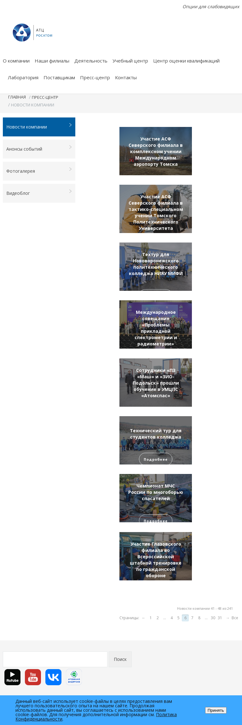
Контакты (126, 77)
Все (235, 617)
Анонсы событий (39, 148)
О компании (16, 60)
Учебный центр (130, 60)
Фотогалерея (39, 170)
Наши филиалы (52, 60)
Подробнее (156, 459)
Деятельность (90, 60)
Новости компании (39, 126)
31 (220, 617)
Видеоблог (39, 192)
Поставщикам (59, 77)
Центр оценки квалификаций (186, 60)
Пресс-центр (95, 77)
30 (213, 617)
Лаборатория (23, 77)
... (164, 617)
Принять (216, 710)
